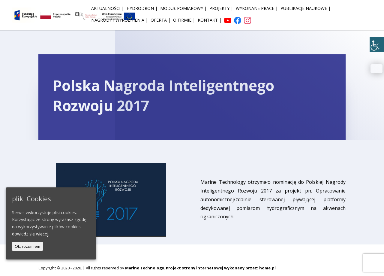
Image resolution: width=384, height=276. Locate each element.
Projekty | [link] (221, 8)
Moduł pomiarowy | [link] (183, 8)
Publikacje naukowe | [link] (305, 8)
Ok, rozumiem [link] (27, 246)
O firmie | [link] (184, 20)
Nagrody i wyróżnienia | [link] (119, 20)
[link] (377, 44)
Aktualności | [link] (107, 8)
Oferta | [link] (160, 20)
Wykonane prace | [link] (257, 8)
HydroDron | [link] (142, 8)
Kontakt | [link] (209, 20)
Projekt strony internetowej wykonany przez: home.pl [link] (221, 268)
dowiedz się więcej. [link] (30, 234)
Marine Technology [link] (144, 268)
